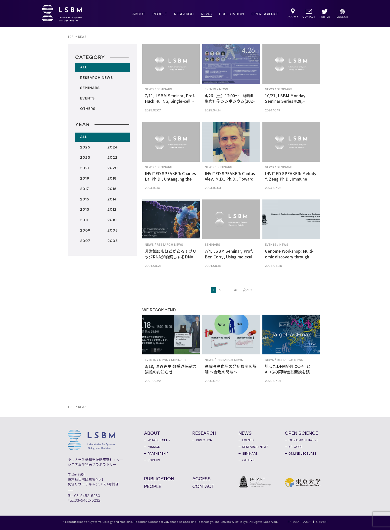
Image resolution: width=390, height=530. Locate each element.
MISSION (154, 447)
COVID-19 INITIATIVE (303, 440)
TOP (71, 37)
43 (236, 290)
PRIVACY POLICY (299, 521)
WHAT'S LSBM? (159, 440)
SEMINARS (250, 453)
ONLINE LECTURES (302, 453)
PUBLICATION (231, 14)
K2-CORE (295, 447)
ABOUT (138, 14)
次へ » (247, 290)
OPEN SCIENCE (265, 14)
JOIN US (154, 460)
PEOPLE (159, 14)
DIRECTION (204, 440)
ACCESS (201, 478)
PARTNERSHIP (158, 453)
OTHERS (248, 460)
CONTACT (203, 486)
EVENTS (248, 440)
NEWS (206, 14)
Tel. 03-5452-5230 (84, 496)
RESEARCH (184, 14)
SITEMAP (322, 521)
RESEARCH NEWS (255, 447)
